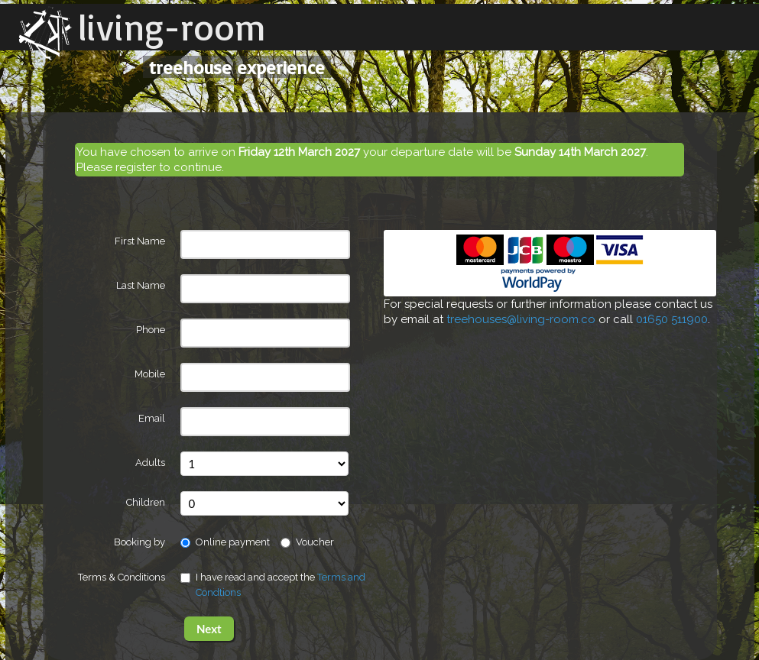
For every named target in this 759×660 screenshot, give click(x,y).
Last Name (140, 285)
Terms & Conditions (121, 577)
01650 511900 (672, 319)
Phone (150, 329)
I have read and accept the (272, 584)
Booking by (139, 542)
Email (151, 418)
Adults (150, 462)
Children (145, 502)
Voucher (307, 542)
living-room (172, 27)
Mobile (150, 374)
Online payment (225, 542)
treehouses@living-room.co (520, 319)
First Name (140, 241)
